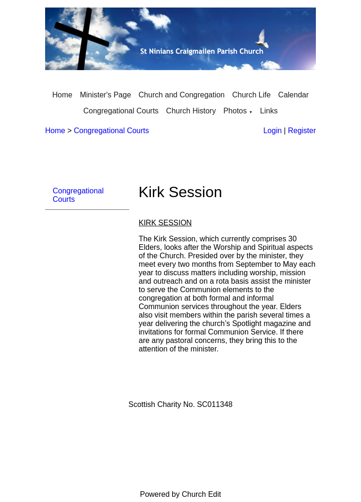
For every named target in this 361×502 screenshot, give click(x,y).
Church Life (251, 95)
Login (272, 131)
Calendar (293, 95)
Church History (191, 111)
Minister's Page (105, 95)
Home (62, 95)
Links (268, 111)
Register (302, 131)
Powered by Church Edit (180, 494)
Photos (235, 111)
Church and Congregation (182, 95)
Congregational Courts (120, 111)
